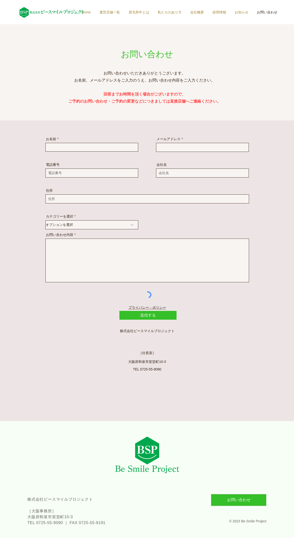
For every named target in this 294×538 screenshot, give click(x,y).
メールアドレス (168, 139)
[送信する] (148, 315)
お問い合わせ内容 (59, 234)
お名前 (51, 139)
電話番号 (53, 164)
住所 (49, 190)
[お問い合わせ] (238, 500)
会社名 (162, 164)
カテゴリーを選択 (59, 216)
